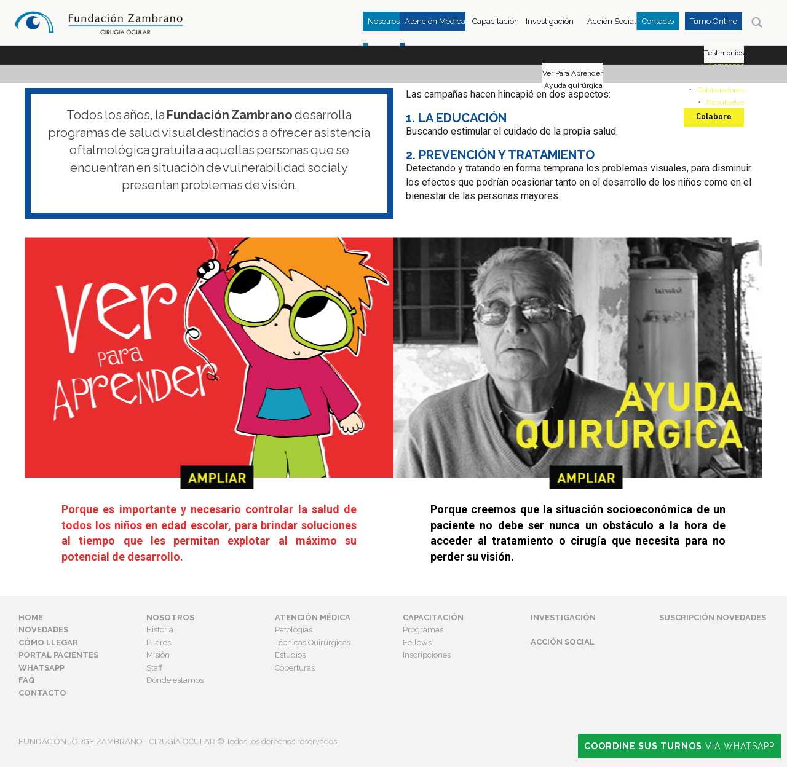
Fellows (417, 642)
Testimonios (724, 53)
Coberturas (295, 667)
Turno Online (713, 21)
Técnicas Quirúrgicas (312, 642)
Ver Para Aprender (572, 73)
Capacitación (495, 21)
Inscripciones (427, 654)
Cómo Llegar (48, 642)
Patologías (293, 629)
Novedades (43, 629)
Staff (154, 667)
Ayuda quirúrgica (573, 85)
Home (30, 617)
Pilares (158, 642)
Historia (159, 629)
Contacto (658, 21)
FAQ (26, 680)
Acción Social (611, 21)
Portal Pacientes (58, 654)
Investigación (550, 21)
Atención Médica (312, 617)
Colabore (714, 117)
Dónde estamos (175, 680)
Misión (158, 654)
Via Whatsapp (679, 746)
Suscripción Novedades (712, 617)
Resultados (725, 102)
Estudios (290, 654)
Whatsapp (41, 667)
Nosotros (170, 617)
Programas (423, 629)
